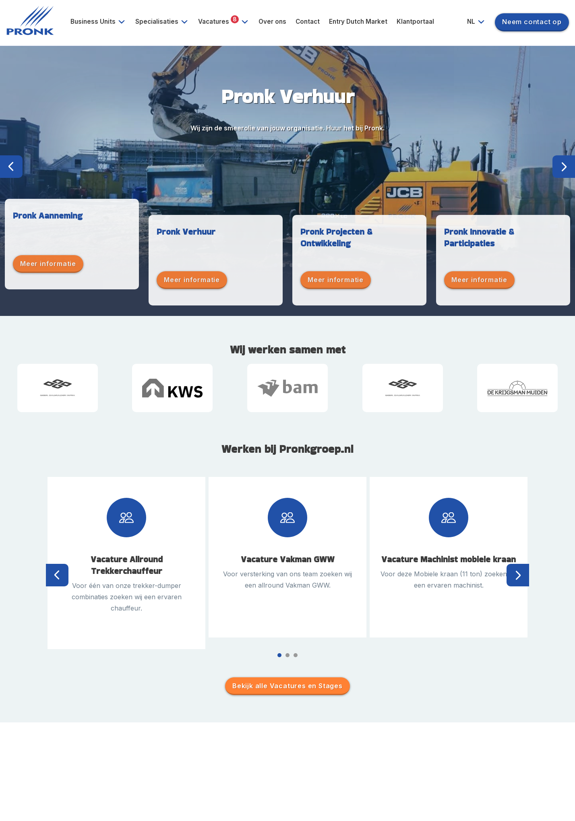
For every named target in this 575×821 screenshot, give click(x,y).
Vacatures (226, 21)
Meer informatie (48, 264)
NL (479, 21)
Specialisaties (164, 21)
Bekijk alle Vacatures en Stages (287, 686)
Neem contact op (532, 22)
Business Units (100, 21)
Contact (308, 21)
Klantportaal (415, 21)
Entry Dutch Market (358, 21)
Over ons (272, 21)
